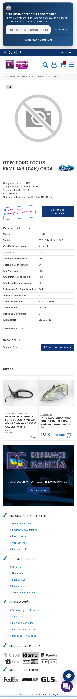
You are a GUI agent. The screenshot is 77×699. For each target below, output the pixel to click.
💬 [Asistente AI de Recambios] (69, 676)
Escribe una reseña (57, 347)
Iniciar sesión (20, 586)
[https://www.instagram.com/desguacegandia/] (16, 53)
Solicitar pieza (38, 490)
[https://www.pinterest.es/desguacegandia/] (10, 53)
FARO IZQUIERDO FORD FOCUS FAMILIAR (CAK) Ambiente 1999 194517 (55, 421)
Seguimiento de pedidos (26, 592)
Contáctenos (65, 52)
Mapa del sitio (20, 549)
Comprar (63, 435)
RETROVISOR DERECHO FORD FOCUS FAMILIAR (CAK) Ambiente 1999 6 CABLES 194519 (20, 421)
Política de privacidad (24, 629)
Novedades (18, 573)
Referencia (9, 328)
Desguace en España (24, 635)
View (33, 436)
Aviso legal (18, 616)
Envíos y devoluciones (25, 529)
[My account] (54, 64)
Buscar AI (61, 29)
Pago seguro (19, 536)
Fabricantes (19, 579)
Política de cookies (23, 622)
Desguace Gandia (22, 523)
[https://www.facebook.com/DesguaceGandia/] (5, 53)
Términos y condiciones (25, 610)
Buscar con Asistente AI (38, 39)
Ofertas (16, 566)
